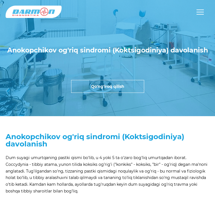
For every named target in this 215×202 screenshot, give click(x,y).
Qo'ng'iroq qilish (107, 86)
